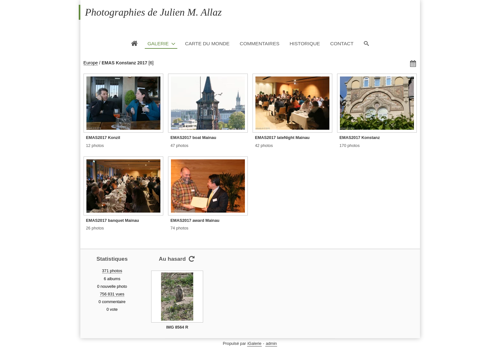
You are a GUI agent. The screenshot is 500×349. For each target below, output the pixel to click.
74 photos (179, 228)
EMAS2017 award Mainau (195, 220)
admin (271, 343)
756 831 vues (112, 294)
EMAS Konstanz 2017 (124, 62)
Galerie (158, 43)
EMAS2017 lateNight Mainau (282, 137)
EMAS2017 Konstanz (360, 137)
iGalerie (254, 343)
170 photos (350, 145)
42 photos (264, 145)
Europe (91, 62)
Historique (305, 43)
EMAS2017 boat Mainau (194, 137)
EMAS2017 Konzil (103, 137)
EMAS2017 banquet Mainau (112, 220)
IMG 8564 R (177, 327)
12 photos (95, 145)
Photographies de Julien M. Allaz (153, 12)
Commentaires (259, 43)
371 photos (112, 270)
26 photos (95, 228)
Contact (341, 43)
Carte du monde (207, 43)
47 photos (179, 145)
